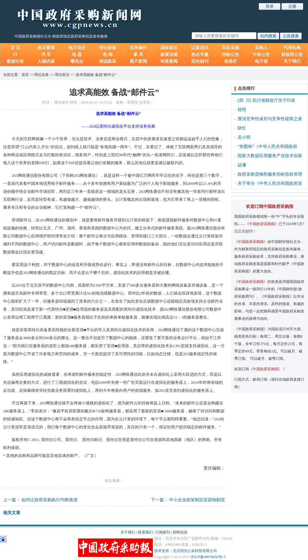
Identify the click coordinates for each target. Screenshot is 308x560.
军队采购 (230, 48)
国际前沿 (169, 48)
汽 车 (46, 54)
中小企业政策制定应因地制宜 (197, 500)
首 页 (15, 48)
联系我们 (145, 532)
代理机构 (292, 48)
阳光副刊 (199, 61)
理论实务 (41, 75)
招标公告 (230, 54)
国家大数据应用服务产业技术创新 (270, 155)
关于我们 (292, 61)
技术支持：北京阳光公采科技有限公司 (185, 551)
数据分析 (15, 61)
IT (15, 54)
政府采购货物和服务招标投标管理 (270, 174)
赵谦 (242, 165)
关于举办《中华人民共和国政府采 (270, 183)
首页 (25, 75)
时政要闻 (169, 61)
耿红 (242, 128)
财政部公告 (292, 54)
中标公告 (261, 54)
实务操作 (138, 48)
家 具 (138, 54)
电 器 (77, 54)
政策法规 (169, 54)
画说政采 (107, 61)
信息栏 (230, 61)
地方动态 (76, 48)
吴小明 (244, 137)
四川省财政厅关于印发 (273, 100)
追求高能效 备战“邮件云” (96, 75)
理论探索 (107, 48)
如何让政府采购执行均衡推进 (49, 500)
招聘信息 (180, 532)
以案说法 (199, 48)
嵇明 (242, 109)
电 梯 (108, 54)
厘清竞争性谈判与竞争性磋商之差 (270, 119)
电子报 (261, 61)
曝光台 (76, 61)
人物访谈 (46, 61)
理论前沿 (62, 75)
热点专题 (199, 54)
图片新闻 (138, 61)
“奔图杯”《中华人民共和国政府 (267, 146)
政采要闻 (46, 48)
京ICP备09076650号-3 (208, 557)
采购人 (261, 48)
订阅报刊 (162, 532)
